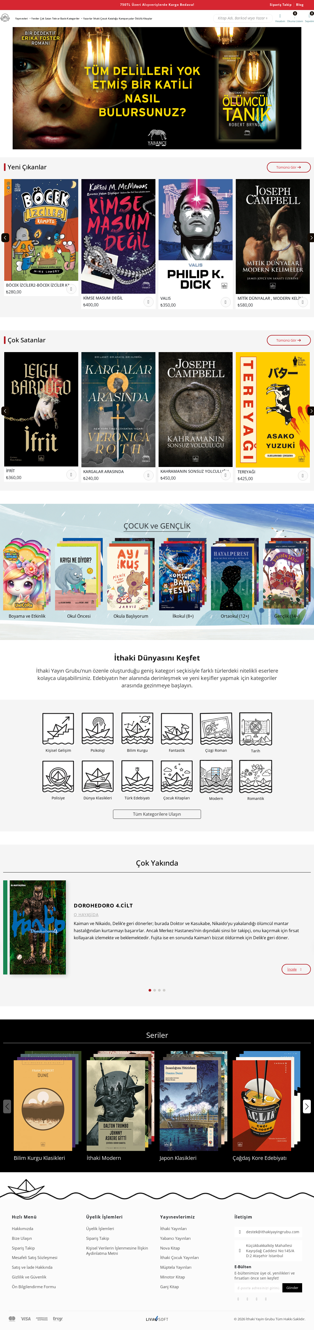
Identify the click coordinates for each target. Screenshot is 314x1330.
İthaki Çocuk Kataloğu (105, 18)
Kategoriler (73, 18)
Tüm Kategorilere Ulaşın (157, 814)
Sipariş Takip (281, 5)
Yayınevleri (21, 18)
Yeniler (35, 18)
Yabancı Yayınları (175, 1238)
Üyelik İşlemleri (100, 1228)
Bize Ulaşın (22, 1238)
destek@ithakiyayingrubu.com (272, 1231)
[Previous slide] (5, 237)
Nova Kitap (170, 1248)
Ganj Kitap (169, 1286)
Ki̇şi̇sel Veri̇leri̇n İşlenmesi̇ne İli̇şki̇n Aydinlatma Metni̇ (117, 1250)
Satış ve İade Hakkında (32, 1267)
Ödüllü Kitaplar (143, 18)
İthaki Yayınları (173, 1228)
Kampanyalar (126, 18)
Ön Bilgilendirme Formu (34, 1286)
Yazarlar (87, 18)
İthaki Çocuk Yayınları (179, 1257)
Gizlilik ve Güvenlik (29, 1277)
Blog (299, 5)
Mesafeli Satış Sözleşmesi (34, 1257)
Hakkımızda (22, 1228)
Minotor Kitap (172, 1277)
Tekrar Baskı (59, 18)
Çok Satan (45, 18)
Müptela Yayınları (176, 1267)
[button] (151, 145)
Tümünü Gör (288, 167)
